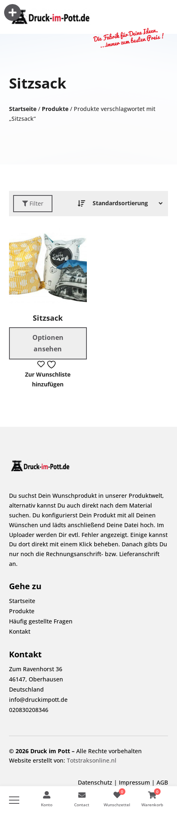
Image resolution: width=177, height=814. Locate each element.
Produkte (55, 109)
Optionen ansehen (48, 343)
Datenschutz (95, 782)
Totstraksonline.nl (91, 760)
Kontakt (19, 631)
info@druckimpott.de (38, 699)
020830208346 (28, 710)
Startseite (22, 109)
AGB (162, 782)
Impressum (134, 782)
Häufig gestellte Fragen (41, 621)
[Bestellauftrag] (125, 203)
